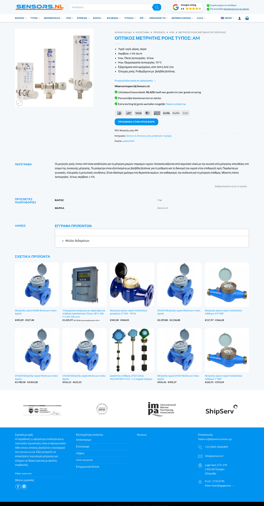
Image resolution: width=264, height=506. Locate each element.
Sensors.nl (131, 135)
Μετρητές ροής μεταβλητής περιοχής (202, 32)
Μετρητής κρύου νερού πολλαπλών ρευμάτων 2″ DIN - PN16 (128, 312)
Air (143, 18)
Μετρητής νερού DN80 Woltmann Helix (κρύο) (36, 312)
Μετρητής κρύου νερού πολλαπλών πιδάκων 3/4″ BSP (223, 312)
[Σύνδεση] (239, 18)
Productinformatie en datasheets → (135, 80)
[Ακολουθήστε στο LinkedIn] (24, 487)
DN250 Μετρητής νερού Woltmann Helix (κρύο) (179, 312)
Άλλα (201, 18)
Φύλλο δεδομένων (77, 240)
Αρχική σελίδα (123, 32)
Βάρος (98, 18)
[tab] (152, 232)
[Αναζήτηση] (157, 7)
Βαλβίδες (114, 18)
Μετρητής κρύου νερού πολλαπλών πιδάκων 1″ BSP (223, 377)
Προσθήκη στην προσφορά (136, 121)
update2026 (128, 141)
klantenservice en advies (236, 9)
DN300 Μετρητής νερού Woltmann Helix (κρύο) (36, 377)
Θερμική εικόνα (182, 18)
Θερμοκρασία (53, 18)
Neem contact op (176, 103)
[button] (187, 7)
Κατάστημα (142, 32)
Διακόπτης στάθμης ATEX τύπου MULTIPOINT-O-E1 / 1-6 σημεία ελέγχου (131, 377)
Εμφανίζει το (159, 18)
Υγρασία (130, 18)
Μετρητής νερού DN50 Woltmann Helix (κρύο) (178, 377)
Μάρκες (21, 18)
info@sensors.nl (214, 455)
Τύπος (35, 18)
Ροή (69, 18)
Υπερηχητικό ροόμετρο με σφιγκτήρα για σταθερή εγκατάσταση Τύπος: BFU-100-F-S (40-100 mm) (83, 313)
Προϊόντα (159, 32)
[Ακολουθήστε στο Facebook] (18, 487)
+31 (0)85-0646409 (216, 446)
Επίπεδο (83, 18)
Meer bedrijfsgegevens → (219, 485)
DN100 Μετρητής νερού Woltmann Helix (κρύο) (84, 377)
